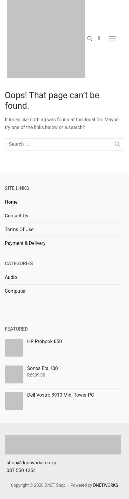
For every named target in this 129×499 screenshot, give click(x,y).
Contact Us (16, 216)
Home (11, 202)
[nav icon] (112, 39)
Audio (11, 277)
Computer (15, 291)
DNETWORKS (105, 485)
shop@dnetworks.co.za (31, 463)
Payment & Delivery (25, 243)
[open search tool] (90, 39)
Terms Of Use (19, 229)
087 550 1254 (21, 470)
